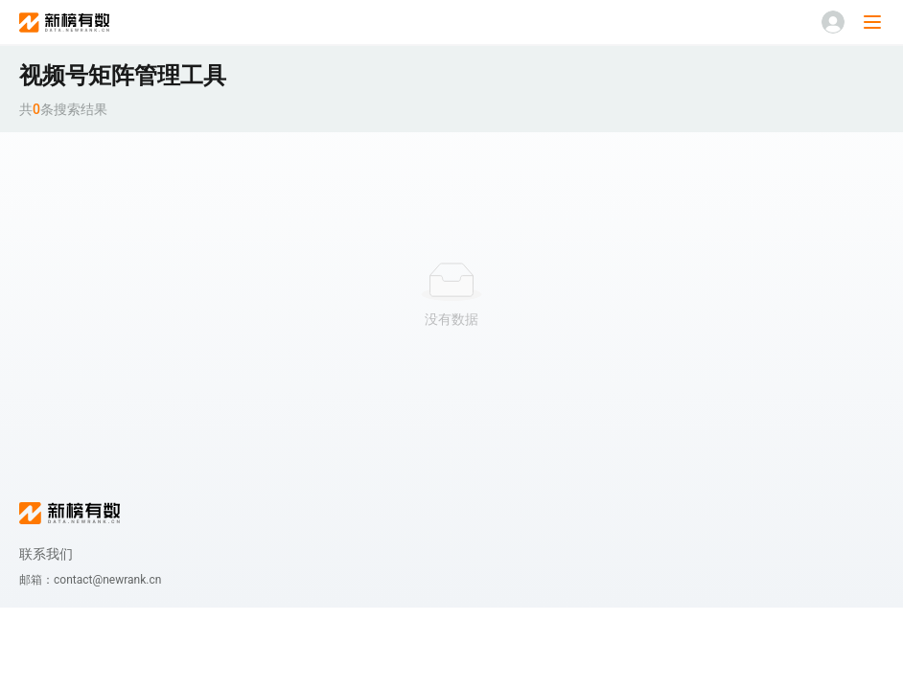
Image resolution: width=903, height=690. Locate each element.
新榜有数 (64, 22)
